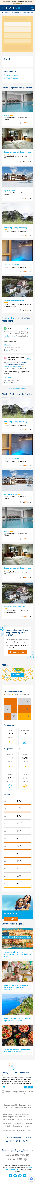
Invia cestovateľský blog (24, 1119)
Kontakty (27, 1126)
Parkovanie (20, 1107)
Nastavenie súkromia (24, 1130)
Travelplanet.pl (14, 1169)
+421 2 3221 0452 (17, 1141)
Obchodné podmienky (10, 1117)
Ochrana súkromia (9, 1130)
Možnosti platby (8, 1119)
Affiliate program (19, 1123)
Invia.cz (29, 1167)
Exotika (12, 1107)
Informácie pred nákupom (22, 1114)
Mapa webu (17, 1133)
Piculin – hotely (10, 318)
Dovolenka (7, 12)
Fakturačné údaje (25, 1117)
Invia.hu (6, 1169)
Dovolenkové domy (21, 1110)
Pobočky (8, 1126)
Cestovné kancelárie (11, 1105)
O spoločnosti (17, 1126)
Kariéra (28, 1123)
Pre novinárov (7, 1123)
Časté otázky (7, 1114)
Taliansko (14, 12)
